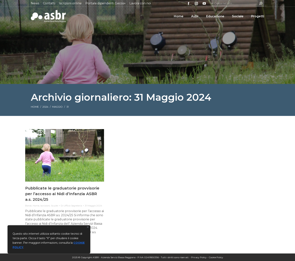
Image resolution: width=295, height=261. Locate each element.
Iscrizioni (45, 205)
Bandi (28, 205)
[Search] (237, 3)
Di (71, 205)
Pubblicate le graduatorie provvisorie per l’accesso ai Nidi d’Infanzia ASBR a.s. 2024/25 (62, 194)
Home (36, 205)
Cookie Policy (216, 257)
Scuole (54, 205)
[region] (49, 239)
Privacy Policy (199, 257)
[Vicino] (88, 227)
